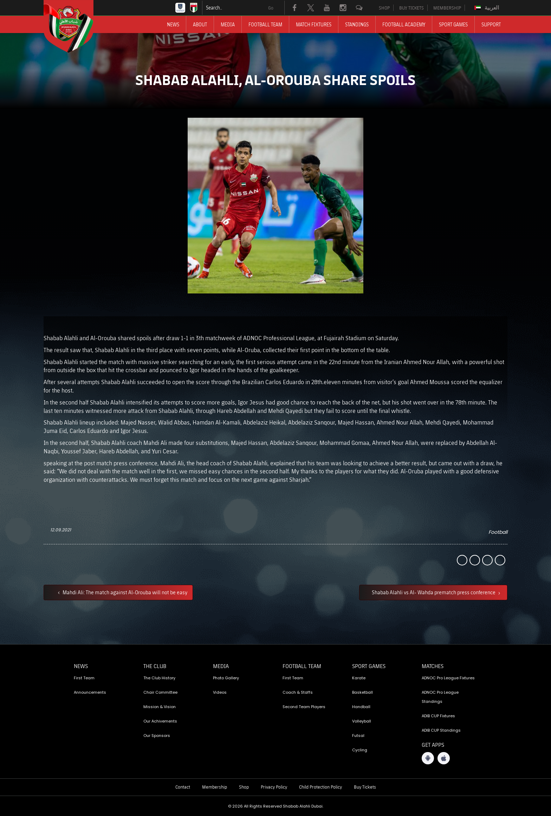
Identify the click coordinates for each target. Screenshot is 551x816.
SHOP (384, 8)
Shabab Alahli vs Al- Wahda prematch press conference (434, 592)
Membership (214, 787)
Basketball (362, 692)
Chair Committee (160, 692)
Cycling (359, 750)
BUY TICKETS (411, 8)
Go (270, 8)
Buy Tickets (365, 787)
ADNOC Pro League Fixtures (448, 678)
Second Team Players (304, 707)
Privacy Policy (274, 787)
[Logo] (75, 26)
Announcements (90, 692)
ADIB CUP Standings (441, 730)
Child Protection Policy (320, 787)
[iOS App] (443, 758)
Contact (182, 787)
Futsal (358, 735)
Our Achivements (160, 721)
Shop (244, 787)
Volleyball (361, 721)
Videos (220, 692)
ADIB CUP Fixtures (438, 716)
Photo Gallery (226, 678)
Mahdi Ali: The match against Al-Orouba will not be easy (124, 592)
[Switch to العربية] (487, 7)
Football (497, 532)
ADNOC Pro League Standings (440, 696)
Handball (361, 707)
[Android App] (428, 758)
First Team (84, 678)
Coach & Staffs (298, 692)
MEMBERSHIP (447, 8)
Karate (358, 678)
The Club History (159, 678)
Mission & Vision (159, 707)
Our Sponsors (156, 735)
